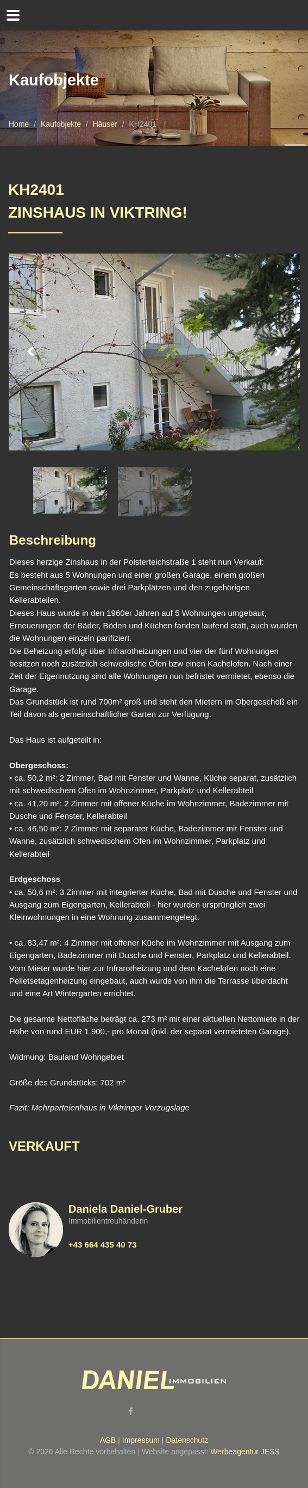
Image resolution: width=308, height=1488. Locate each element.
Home (19, 124)
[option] (154, 352)
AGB (108, 1440)
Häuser (105, 124)
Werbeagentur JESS (244, 1451)
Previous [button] (30, 352)
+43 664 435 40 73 (102, 1244)
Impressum (141, 1440)
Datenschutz (187, 1440)
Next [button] (278, 352)
